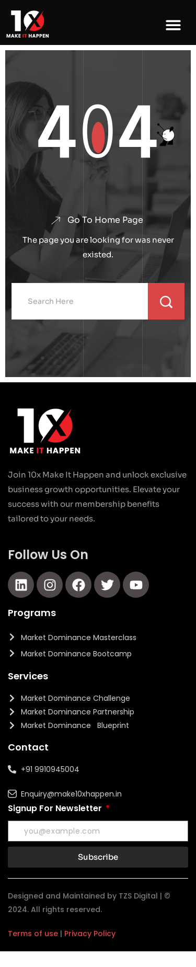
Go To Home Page (105, 220)
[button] (174, 25)
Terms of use (33, 933)
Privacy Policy (90, 933)
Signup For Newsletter (56, 808)
